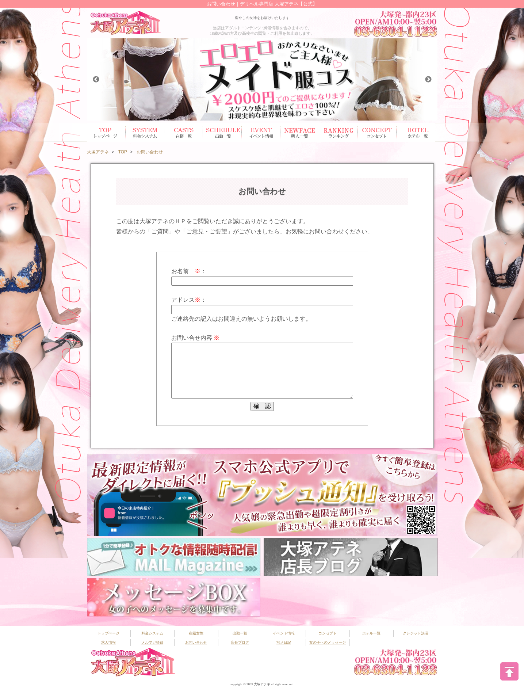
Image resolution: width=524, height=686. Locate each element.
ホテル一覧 (416, 132)
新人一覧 (299, 132)
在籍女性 (183, 132)
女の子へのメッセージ (327, 642)
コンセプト (377, 132)
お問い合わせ (196, 642)
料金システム (152, 633)
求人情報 (108, 642)
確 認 (262, 406)
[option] (262, 79)
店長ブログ (240, 642)
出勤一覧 (240, 633)
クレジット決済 (415, 633)
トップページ (106, 132)
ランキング (338, 132)
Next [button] (428, 79)
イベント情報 (261, 132)
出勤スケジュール (222, 132)
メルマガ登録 (152, 642)
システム (145, 132)
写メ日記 (283, 642)
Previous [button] (96, 79)
